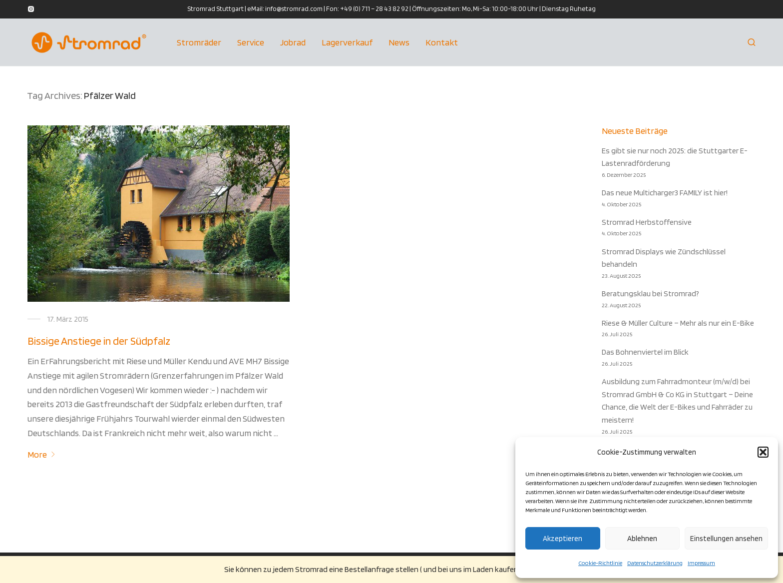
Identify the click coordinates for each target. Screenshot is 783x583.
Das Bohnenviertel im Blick (645, 352)
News (399, 42)
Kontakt (441, 42)
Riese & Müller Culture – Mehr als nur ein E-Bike (678, 323)
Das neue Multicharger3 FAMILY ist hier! (665, 192)
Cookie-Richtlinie (600, 563)
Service (250, 42)
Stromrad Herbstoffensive (647, 222)
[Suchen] (751, 42)
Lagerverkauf (347, 42)
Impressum (701, 563)
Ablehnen (642, 538)
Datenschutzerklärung (655, 563)
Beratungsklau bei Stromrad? (650, 293)
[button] (763, 452)
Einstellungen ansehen (726, 538)
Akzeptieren (562, 538)
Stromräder (199, 42)
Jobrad (293, 42)
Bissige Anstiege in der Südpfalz (98, 340)
